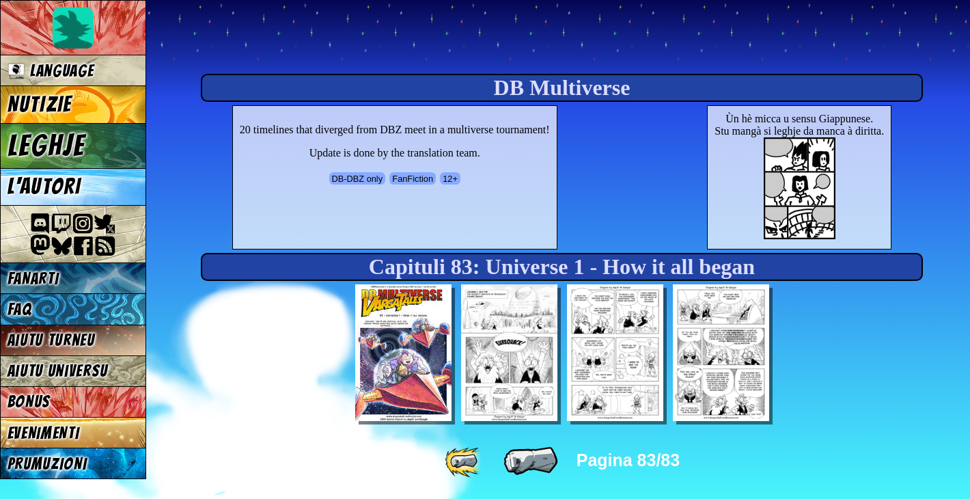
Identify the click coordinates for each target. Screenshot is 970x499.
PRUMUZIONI (47, 463)
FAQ (20, 309)
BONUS (29, 401)
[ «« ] (464, 461)
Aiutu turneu (51, 340)
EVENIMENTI (44, 433)
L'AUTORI (44, 186)
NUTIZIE (40, 104)
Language (51, 70)
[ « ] (531, 461)
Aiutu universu (58, 370)
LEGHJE (46, 145)
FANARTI (33, 278)
